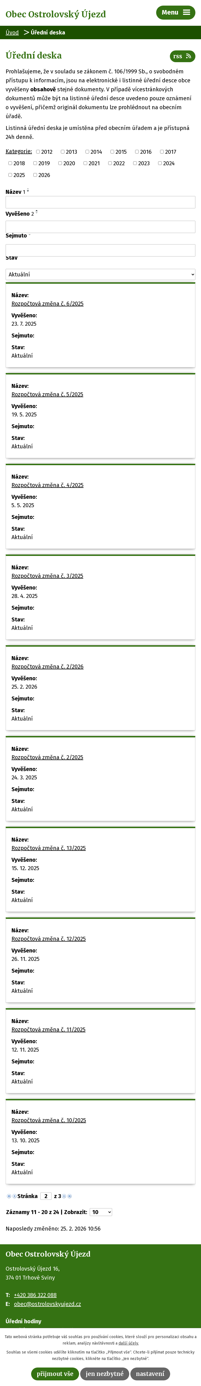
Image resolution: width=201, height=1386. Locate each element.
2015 (121, 151)
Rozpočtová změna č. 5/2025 (47, 394)
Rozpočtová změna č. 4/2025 (47, 485)
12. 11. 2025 (25, 1049)
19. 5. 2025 (24, 414)
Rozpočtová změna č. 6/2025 (47, 303)
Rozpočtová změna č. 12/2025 (48, 938)
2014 (96, 151)
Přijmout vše (55, 1373)
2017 (170, 151)
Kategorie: (19, 151)
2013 (71, 151)
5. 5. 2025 (22, 505)
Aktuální (22, 355)
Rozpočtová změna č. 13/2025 (48, 848)
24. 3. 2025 (24, 777)
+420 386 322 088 (35, 1295)
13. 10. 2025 (25, 1140)
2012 (46, 151)
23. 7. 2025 (23, 323)
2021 (94, 163)
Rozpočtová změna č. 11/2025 (48, 1029)
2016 (146, 151)
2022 (119, 163)
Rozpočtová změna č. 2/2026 (47, 666)
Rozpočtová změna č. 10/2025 (48, 1120)
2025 (19, 175)
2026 (44, 175)
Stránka (27, 1196)
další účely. (129, 1343)
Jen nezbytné (105, 1373)
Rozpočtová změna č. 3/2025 (47, 575)
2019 (44, 163)
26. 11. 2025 (25, 959)
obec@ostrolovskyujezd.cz (47, 1304)
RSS (182, 56)
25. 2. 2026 (24, 686)
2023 (144, 163)
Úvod (12, 32)
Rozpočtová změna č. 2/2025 (47, 757)
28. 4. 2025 (24, 596)
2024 (169, 163)
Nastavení (150, 1373)
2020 (69, 163)
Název (15, 191)
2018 (19, 163)
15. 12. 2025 (25, 868)
